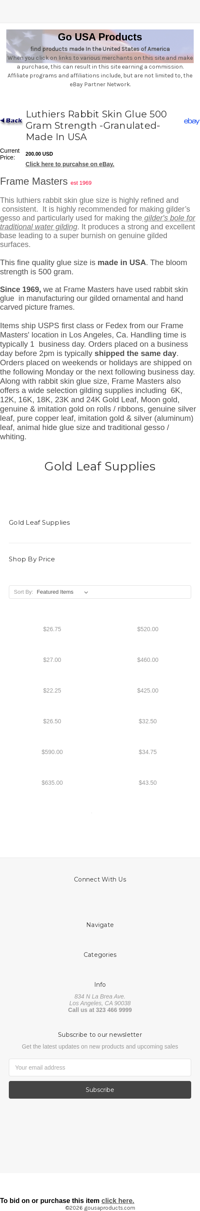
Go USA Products (100, 36)
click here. (118, 1200)
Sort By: (23, 592)
